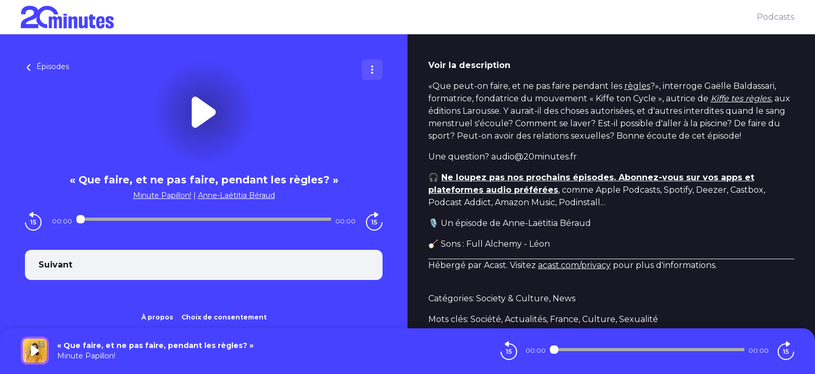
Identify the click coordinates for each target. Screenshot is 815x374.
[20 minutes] (389, 17)
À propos (157, 317)
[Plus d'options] (372, 69)
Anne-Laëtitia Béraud (236, 195)
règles (637, 86)
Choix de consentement (224, 317)
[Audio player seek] (203, 219)
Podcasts (775, 17)
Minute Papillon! (162, 195)
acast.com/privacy (574, 265)
